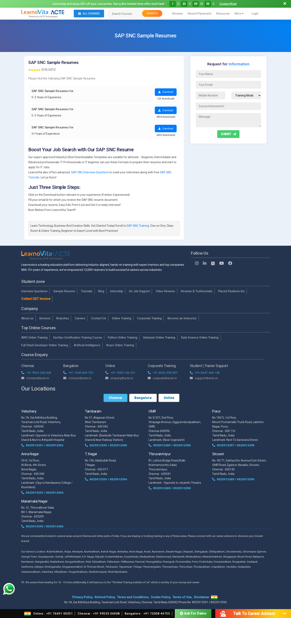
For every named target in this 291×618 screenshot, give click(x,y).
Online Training (121, 318)
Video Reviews (165, 291)
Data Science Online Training (199, 337)
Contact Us (98, 318)
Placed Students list (231, 291)
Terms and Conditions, (133, 597)
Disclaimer (201, 597)
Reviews (177, 13)
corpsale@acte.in (162, 378)
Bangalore (143, 398)
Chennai (115, 398)
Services (45, 318)
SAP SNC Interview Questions (90, 172)
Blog (101, 291)
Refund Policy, (105, 597)
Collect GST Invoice (35, 299)
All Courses (89, 13)
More (239, 13)
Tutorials (86, 291)
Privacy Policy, (82, 597)
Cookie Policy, (161, 597)
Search (152, 13)
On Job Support (139, 291)
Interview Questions (34, 291)
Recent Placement (199, 13)
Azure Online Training (120, 345)
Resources (223, 13)
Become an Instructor (182, 318)
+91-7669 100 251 (120, 372)
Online (169, 398)
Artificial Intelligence (87, 345)
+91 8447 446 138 (205, 372)
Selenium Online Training (159, 337)
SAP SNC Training (138, 225)
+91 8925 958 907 (163, 372)
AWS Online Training (34, 337)
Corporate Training (149, 318)
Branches (62, 318)
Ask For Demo (193, 613)
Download (165, 92)
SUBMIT (228, 134)
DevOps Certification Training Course (77, 337)
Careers (80, 318)
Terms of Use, (182, 597)
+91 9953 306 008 (36, 372)
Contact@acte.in (35, 378)
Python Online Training (122, 337)
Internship (116, 291)
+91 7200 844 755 (78, 372)
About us (27, 318)
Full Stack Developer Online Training (44, 345)
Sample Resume (64, 291)
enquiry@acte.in (119, 378)
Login (255, 13)
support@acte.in (204, 378)
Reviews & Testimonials (196, 291)
